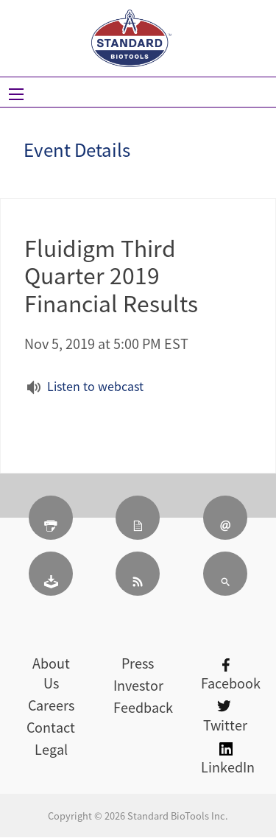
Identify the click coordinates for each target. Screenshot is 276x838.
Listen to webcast (95, 386)
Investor (138, 685)
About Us (51, 673)
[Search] (225, 574)
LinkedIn (228, 759)
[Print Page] (51, 518)
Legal (51, 749)
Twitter (225, 717)
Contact (50, 727)
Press (137, 663)
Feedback (143, 707)
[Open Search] (16, 94)
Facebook (231, 675)
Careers (51, 705)
